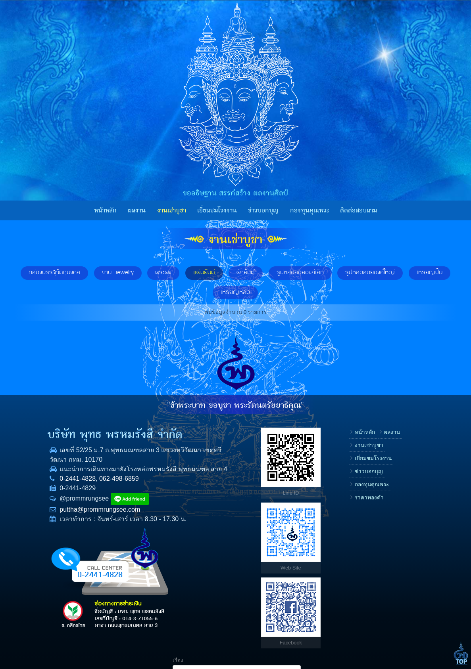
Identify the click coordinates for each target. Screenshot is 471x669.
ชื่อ (343, 453)
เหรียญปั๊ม (429, 272)
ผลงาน (137, 210)
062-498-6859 (93, 488)
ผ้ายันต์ (245, 272)
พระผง (163, 272)
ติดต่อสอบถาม (358, 210)
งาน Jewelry (118, 272)
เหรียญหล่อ (235, 292)
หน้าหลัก (105, 210)
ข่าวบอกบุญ (263, 210)
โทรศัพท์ (350, 478)
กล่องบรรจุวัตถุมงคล (54, 272)
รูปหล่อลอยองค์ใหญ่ (370, 272)
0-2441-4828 (53, 488)
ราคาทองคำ (300, 511)
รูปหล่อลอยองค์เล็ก (300, 272)
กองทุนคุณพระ (309, 210)
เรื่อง (345, 428)
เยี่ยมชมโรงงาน (217, 210)
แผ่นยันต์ (204, 272)
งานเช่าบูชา (171, 210)
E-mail (348, 504)
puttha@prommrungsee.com (75, 519)
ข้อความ (350, 528)
